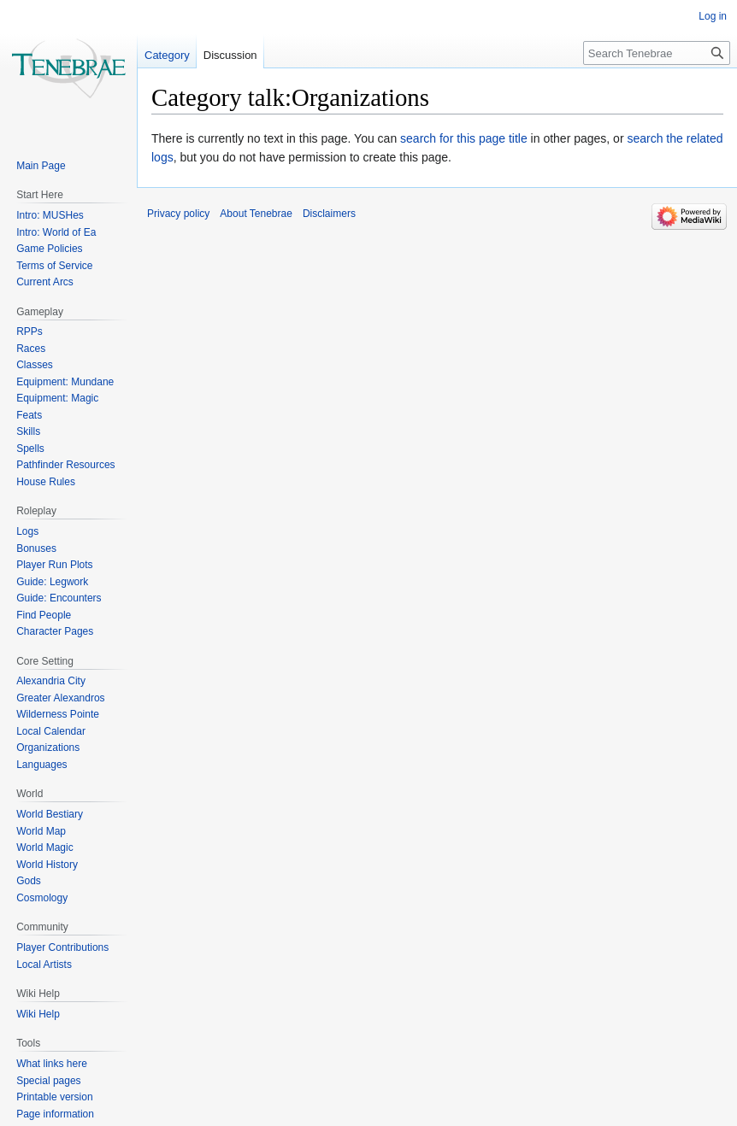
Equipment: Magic (57, 398)
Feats (29, 415)
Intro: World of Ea (56, 232)
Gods (28, 881)
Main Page (40, 166)
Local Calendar (50, 731)
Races (30, 349)
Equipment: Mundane (65, 382)
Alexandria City (50, 681)
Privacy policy (178, 214)
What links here (51, 1064)
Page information (55, 1114)
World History (47, 865)
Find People (43, 615)
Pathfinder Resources (65, 465)
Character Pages (54, 631)
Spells (30, 449)
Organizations (48, 748)
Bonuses (36, 548)
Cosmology (42, 898)
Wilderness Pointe (57, 714)
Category (167, 55)
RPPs (29, 331)
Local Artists (44, 965)
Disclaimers (329, 214)
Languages (41, 765)
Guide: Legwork (52, 582)
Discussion (230, 55)
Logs (27, 531)
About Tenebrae (256, 214)
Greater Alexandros (60, 698)
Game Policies (49, 249)
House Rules (45, 482)
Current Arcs (45, 282)
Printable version (54, 1097)
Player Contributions (62, 947)
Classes (34, 365)
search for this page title (464, 138)
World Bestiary (49, 814)
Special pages (48, 1081)
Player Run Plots (54, 565)
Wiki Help (38, 1014)
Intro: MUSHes (50, 215)
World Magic (44, 847)
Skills (28, 431)
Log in (713, 16)
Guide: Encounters (58, 598)
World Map (41, 831)
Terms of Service (54, 266)
